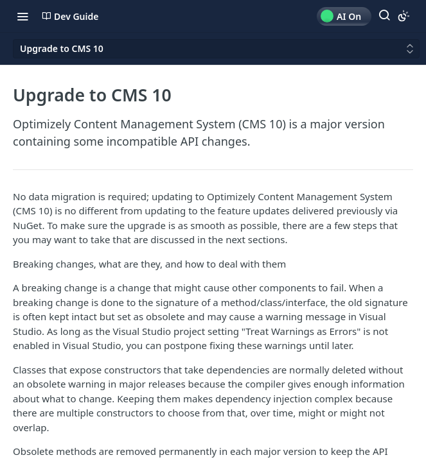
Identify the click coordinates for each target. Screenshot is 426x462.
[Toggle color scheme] (403, 16)
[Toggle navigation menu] (22, 16)
